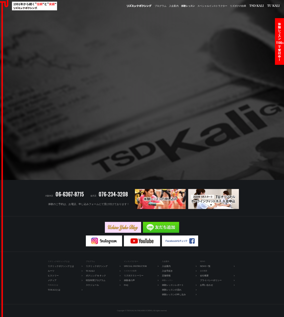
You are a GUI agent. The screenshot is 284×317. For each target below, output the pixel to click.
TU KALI (274, 6)
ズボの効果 (238, 6)
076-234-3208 (113, 194)
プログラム (160, 6)
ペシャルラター (212, 6)
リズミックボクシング (139, 6)
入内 (174, 6)
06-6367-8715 (69, 194)
